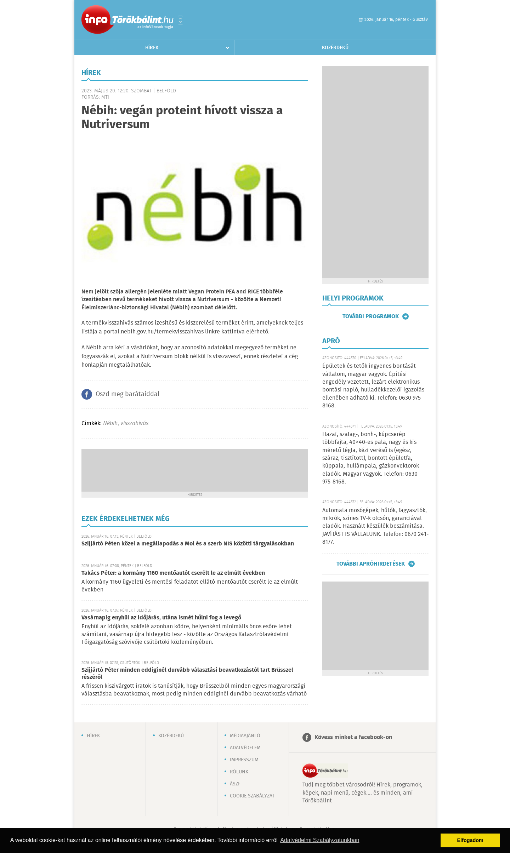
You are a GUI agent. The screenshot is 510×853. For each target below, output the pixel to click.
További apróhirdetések (370, 564)
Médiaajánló (245, 736)
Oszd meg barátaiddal (127, 394)
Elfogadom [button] (470, 840)
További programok (370, 316)
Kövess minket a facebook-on (353, 737)
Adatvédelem (245, 748)
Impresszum (244, 760)
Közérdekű (335, 48)
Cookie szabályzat (252, 796)
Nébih (110, 423)
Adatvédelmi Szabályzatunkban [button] (319, 840)
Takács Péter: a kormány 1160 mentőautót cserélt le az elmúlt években (173, 573)
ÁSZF (235, 784)
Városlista (180, 20)
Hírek (152, 48)
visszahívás (134, 423)
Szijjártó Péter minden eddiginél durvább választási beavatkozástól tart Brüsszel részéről (187, 674)
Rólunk (239, 772)
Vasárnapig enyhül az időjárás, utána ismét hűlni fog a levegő (161, 617)
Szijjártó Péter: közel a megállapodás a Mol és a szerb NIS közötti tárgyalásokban (187, 543)
